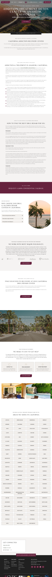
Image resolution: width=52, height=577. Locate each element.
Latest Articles (6, 565)
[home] (26, 2)
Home (12, 2)
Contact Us (20, 564)
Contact (40, 2)
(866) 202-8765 (47, 2)
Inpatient (12, 562)
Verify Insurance (5, 2)
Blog (19, 568)
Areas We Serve (28, 5)
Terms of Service (21, 567)
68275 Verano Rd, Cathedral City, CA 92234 (38, 561)
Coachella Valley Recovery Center (19, 5)
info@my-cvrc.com (7, 547)
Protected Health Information (7, 568)
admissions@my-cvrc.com (35, 564)
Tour (19, 561)
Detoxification (13, 561)
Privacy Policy (20, 565)
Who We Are (6, 561)
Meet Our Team (7, 562)
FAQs (5, 564)
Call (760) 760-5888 (26, 375)
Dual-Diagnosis (14, 564)
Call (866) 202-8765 (26, 296)
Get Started (26, 21)
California (33, 5)
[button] (16, 2)
